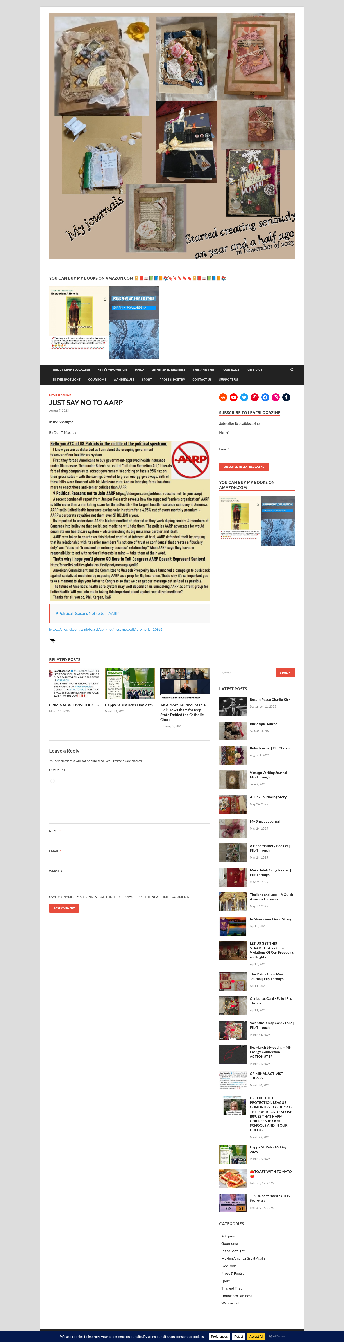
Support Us (228, 379)
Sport (147, 379)
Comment (58, 770)
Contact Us (202, 379)
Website (56, 871)
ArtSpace (254, 369)
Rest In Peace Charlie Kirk (270, 699)
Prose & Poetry (172, 379)
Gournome (97, 379)
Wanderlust (124, 379)
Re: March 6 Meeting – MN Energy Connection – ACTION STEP (271, 1052)
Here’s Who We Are (112, 369)
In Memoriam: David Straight (272, 919)
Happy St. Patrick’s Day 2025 (129, 705)
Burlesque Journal (264, 724)
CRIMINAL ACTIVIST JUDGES (74, 705)
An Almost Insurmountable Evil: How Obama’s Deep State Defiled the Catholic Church (183, 712)
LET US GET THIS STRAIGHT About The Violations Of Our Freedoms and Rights (272, 950)
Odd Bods (231, 369)
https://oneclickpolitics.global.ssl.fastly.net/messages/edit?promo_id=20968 (106, 629)
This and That (204, 369)
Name (55, 831)
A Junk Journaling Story (268, 797)
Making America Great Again (243, 1258)
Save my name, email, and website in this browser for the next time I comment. (119, 897)
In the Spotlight (67, 379)
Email (55, 851)
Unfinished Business (168, 369)
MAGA (139, 369)
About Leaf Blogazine (71, 369)
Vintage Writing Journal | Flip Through (269, 774)
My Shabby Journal (265, 821)
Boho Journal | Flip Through (271, 748)
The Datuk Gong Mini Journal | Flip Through (267, 976)
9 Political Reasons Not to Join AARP (87, 613)
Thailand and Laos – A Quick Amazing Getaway (271, 896)
